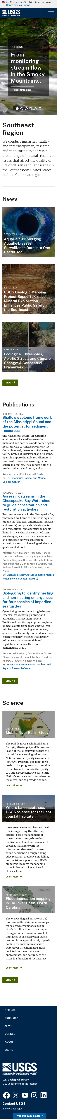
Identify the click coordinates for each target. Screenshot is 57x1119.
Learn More (12, 785)
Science (10, 1010)
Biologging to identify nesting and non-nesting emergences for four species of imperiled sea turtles (28, 599)
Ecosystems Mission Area (21, 664)
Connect (11, 1033)
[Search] (42, 13)
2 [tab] (21, 108)
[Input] (35, 13)
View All (10, 382)
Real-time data (22, 89)
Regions (17, 47)
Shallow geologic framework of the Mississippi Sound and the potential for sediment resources (27, 424)
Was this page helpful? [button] (29, 1115)
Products (11, 1018)
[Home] (11, 15)
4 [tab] (30, 108)
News (8, 1026)
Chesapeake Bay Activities (22, 574)
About (9, 1041)
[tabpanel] (28, 66)
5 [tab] (35, 108)
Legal (9, 1049)
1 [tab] (17, 108)
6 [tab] (40, 108)
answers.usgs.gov (12, 1108)
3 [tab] (26, 108)
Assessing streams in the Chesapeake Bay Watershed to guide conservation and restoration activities (26, 502)
